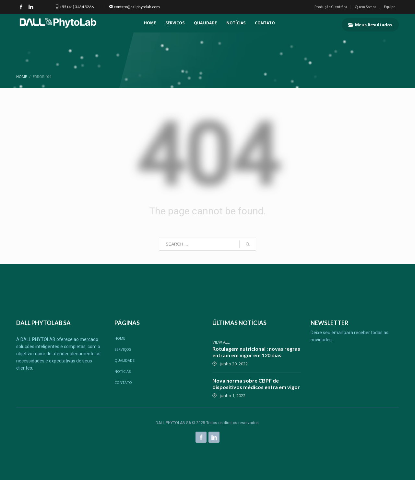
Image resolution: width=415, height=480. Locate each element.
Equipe (390, 7)
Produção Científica (330, 7)
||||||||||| (101, 6)
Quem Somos (365, 7)
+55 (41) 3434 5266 (77, 6)
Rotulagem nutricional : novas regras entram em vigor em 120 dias (256, 352)
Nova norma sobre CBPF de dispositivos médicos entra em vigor (256, 383)
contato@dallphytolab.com (137, 6)
